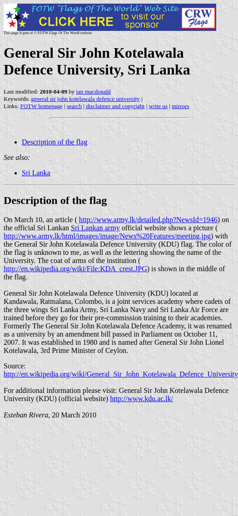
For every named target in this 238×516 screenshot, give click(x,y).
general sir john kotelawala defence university (85, 98)
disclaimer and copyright (115, 106)
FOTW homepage (41, 106)
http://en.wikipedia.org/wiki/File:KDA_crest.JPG (75, 269)
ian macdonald (93, 91)
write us (158, 106)
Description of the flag (54, 142)
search (74, 106)
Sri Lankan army (95, 228)
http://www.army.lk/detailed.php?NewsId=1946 (148, 219)
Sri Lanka (36, 173)
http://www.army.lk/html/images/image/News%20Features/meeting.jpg (107, 236)
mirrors (180, 106)
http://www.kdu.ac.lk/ (141, 398)
